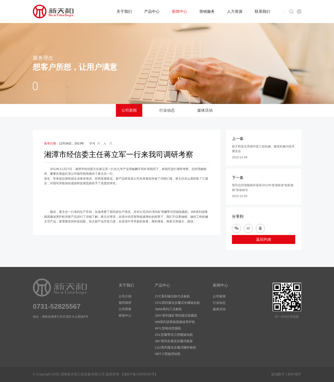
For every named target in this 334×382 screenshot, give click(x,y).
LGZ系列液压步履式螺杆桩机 (175, 347)
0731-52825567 (57, 306)
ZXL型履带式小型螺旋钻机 (174, 334)
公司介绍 (125, 296)
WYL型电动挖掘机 (168, 328)
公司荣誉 (125, 309)
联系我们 (262, 11)
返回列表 (263, 239)
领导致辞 (125, 302)
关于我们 (124, 11)
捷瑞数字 (278, 374)
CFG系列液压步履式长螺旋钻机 (177, 302)
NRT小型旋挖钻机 (168, 354)
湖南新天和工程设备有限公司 (82, 374)
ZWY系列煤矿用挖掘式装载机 (176, 315)
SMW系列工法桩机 (168, 309)
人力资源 (234, 11)
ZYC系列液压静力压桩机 (172, 296)
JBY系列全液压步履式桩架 (174, 341)
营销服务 (207, 11)
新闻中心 (179, 11)
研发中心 (125, 315)
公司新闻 (129, 110)
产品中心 (152, 11)
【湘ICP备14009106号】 (139, 374)
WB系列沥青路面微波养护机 (175, 322)
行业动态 (167, 110)
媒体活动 (205, 110)
